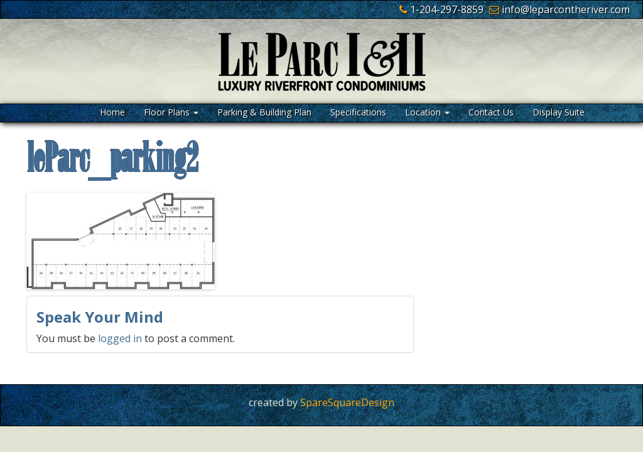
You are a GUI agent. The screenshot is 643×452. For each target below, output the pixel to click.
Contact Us (491, 112)
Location (427, 112)
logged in (120, 338)
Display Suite (558, 112)
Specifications (358, 112)
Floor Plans (171, 112)
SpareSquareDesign (347, 402)
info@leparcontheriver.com (566, 9)
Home (112, 112)
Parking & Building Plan (264, 112)
